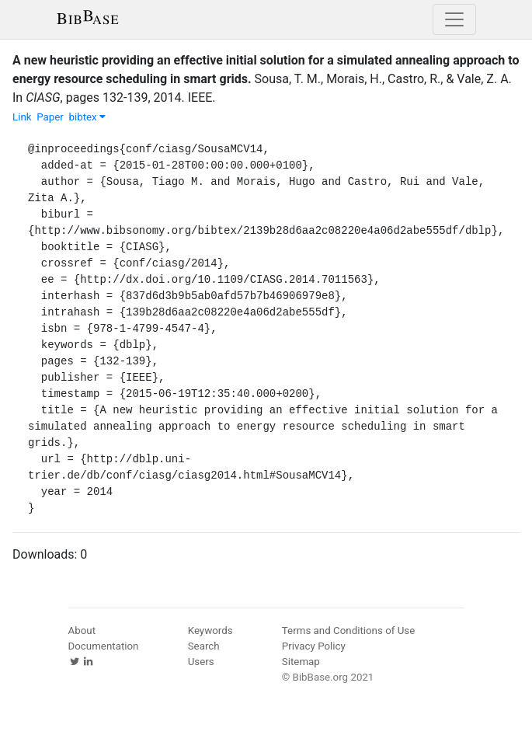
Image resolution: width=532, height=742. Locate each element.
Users (201, 661)
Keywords (210, 630)
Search (204, 646)
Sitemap (301, 661)
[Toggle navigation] (454, 19)
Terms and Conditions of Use (348, 630)
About (82, 630)
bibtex (87, 117)
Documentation (103, 646)
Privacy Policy (314, 646)
